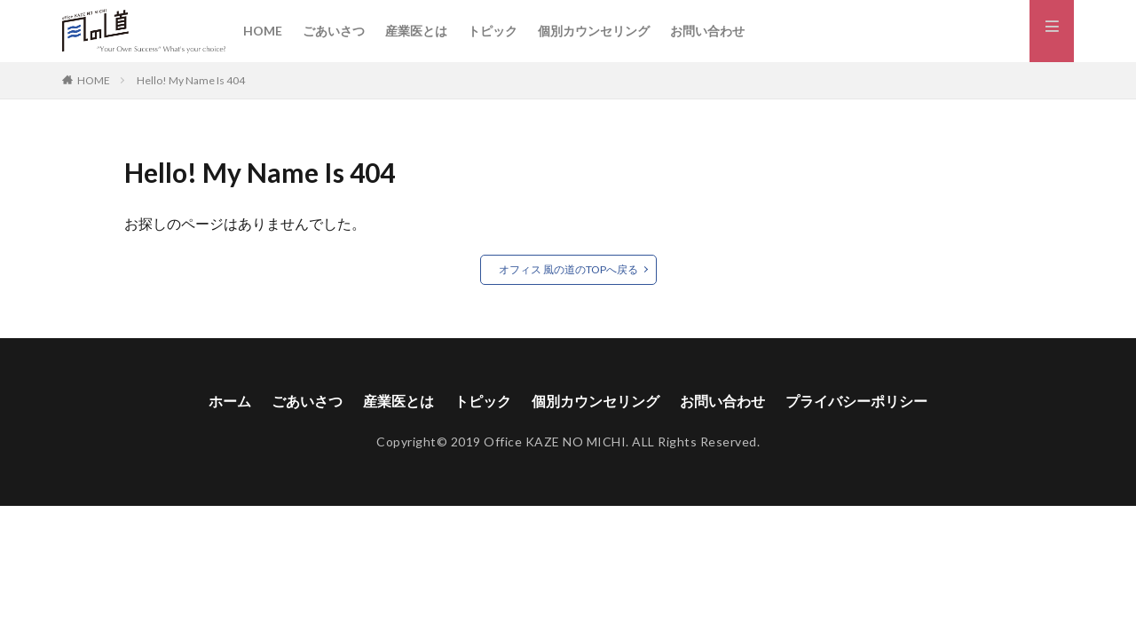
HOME (262, 30)
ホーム (230, 401)
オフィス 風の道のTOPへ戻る (568, 269)
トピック (492, 30)
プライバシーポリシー (856, 401)
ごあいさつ (334, 30)
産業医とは (416, 30)
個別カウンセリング (594, 30)
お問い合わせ (707, 30)
